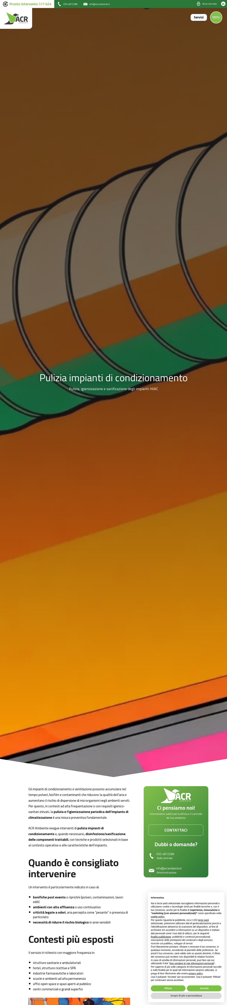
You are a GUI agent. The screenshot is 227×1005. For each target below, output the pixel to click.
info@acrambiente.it (169, 869)
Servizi (197, 17)
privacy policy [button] (195, 973)
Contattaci (176, 830)
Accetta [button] (204, 988)
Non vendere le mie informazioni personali (192, 963)
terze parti (203, 920)
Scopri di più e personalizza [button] (186, 995)
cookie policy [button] (157, 916)
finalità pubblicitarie (161, 936)
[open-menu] (216, 17)
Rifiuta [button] (168, 988)
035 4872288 (165, 854)
